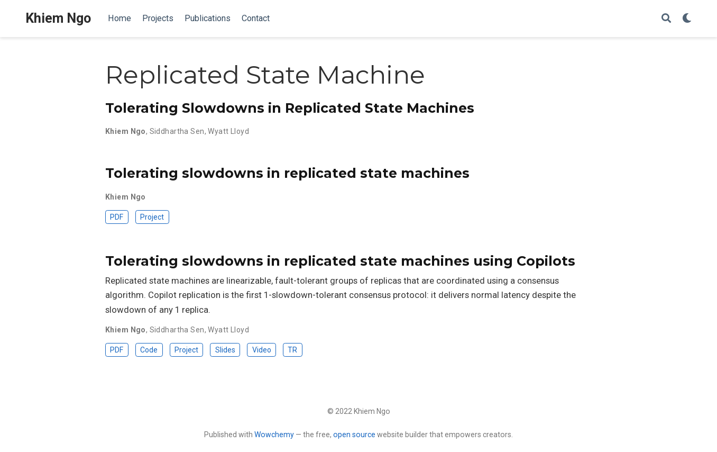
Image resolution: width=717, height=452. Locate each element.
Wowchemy (274, 434)
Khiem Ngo (58, 18)
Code (149, 350)
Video (261, 350)
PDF (116, 217)
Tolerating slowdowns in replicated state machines (287, 173)
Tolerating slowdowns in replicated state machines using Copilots (340, 261)
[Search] (666, 19)
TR (292, 350)
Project (152, 217)
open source (354, 434)
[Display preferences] (687, 19)
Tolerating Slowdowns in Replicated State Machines (289, 108)
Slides (225, 350)
